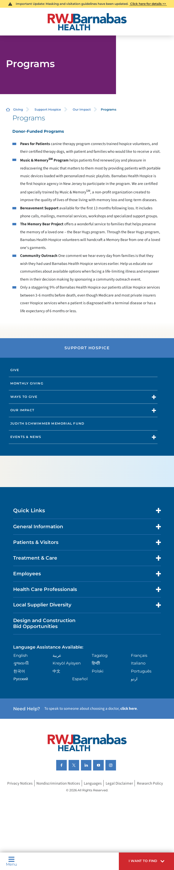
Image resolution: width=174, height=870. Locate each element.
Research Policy (150, 783)
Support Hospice (48, 109)
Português (141, 671)
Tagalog (99, 655)
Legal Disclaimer (119, 783)
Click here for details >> (148, 4)
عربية (57, 655)
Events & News (26, 437)
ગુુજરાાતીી (21, 663)
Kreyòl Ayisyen (67, 663)
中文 (56, 671)
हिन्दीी (96, 663)
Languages (93, 783)
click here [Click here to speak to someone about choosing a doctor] (128, 708)
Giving (18, 109)
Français (139, 655)
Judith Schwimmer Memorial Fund (47, 423)
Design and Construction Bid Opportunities (44, 623)
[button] (146, 861)
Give (14, 370)
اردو (134, 678)
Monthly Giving (26, 383)
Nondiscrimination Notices (58, 783)
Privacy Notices (19, 783)
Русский (20, 678)
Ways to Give (24, 397)
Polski (97, 671)
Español (80, 678)
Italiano (138, 663)
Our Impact (82, 109)
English (20, 655)
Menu (11, 861)
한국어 (19, 671)
